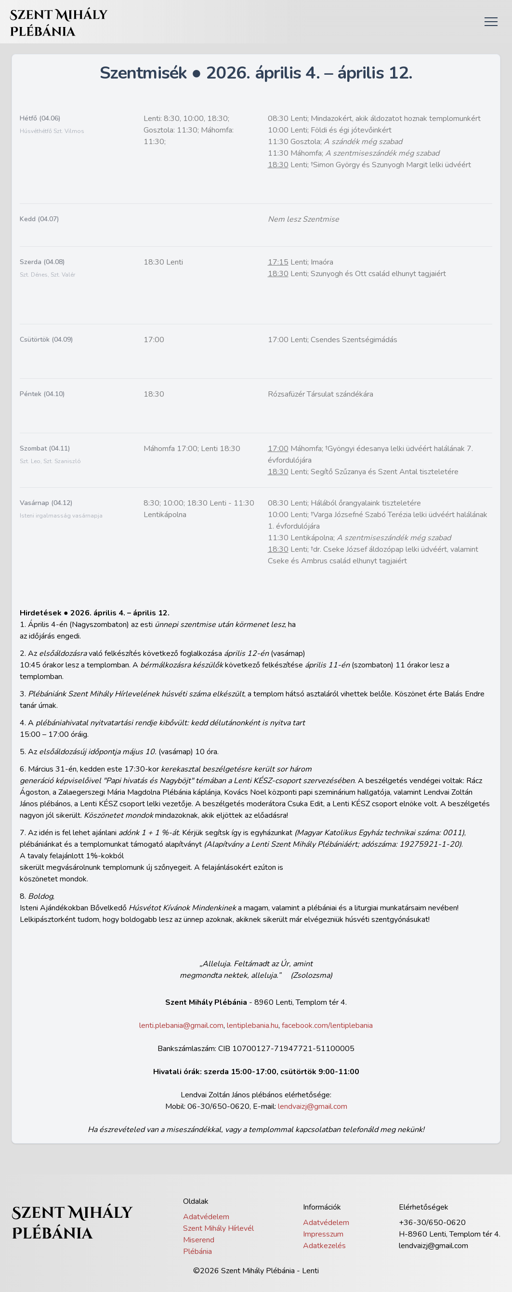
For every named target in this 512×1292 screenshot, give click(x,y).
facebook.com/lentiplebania (327, 1025)
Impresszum (323, 1234)
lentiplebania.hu (252, 1025)
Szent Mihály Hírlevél (218, 1228)
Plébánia (197, 1251)
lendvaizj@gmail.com (312, 1106)
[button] (490, 21)
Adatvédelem (206, 1217)
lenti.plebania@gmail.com (181, 1025)
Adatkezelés (324, 1245)
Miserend (198, 1240)
